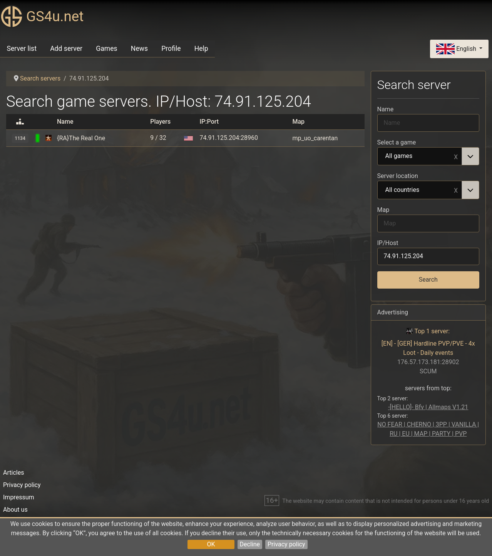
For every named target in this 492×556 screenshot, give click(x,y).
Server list (22, 48)
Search (428, 279)
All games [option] (420, 156)
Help (201, 48)
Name (385, 109)
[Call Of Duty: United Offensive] (48, 138)
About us (15, 509)
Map (383, 209)
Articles (13, 472)
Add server (66, 48)
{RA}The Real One (81, 138)
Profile (171, 48)
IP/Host (387, 243)
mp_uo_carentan (315, 138)
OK (211, 544)
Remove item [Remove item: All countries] (456, 190)
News (139, 48)
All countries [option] (420, 190)
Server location (397, 176)
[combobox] (428, 156)
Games (106, 48)
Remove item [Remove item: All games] (456, 156)
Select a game (396, 142)
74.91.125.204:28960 (229, 137)
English (457, 49)
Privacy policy (286, 544)
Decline (250, 544)
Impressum (18, 497)
